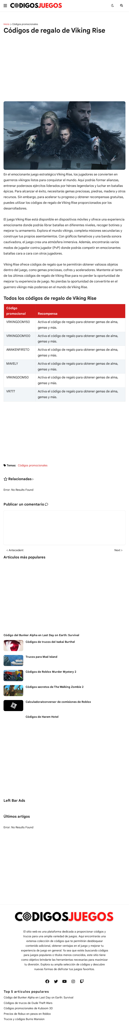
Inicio (6, 24)
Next (117, 550)
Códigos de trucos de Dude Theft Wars (28, 1003)
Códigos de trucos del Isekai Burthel (50, 642)
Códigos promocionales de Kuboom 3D (28, 1008)
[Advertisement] (61, 64)
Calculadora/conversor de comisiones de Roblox (58, 702)
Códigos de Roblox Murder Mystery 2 (51, 671)
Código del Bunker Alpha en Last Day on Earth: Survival (41, 635)
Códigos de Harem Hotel (42, 717)
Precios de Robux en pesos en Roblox (27, 1014)
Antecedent (16, 550)
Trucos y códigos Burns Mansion (24, 1019)
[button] (7, 6)
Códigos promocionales (25, 24)
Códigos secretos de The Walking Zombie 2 (55, 687)
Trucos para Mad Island (41, 657)
